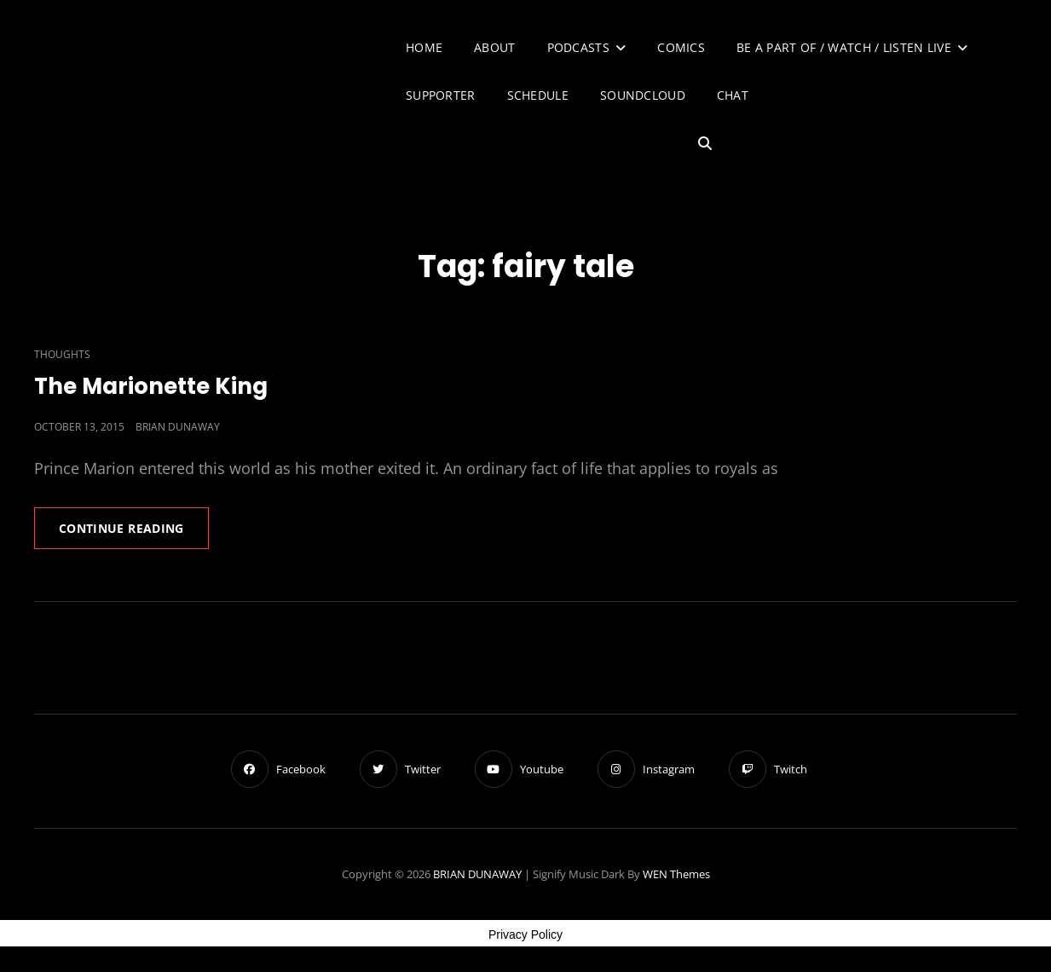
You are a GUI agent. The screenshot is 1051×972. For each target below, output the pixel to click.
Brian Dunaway (178, 426)
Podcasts (578, 47)
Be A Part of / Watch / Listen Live (843, 47)
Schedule (538, 95)
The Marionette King (151, 386)
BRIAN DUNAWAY (477, 874)
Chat (732, 95)
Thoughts (62, 354)
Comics (681, 47)
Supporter (441, 95)
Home (424, 47)
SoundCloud (642, 95)
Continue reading (134, 533)
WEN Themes (676, 874)
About (494, 47)
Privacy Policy (525, 934)
